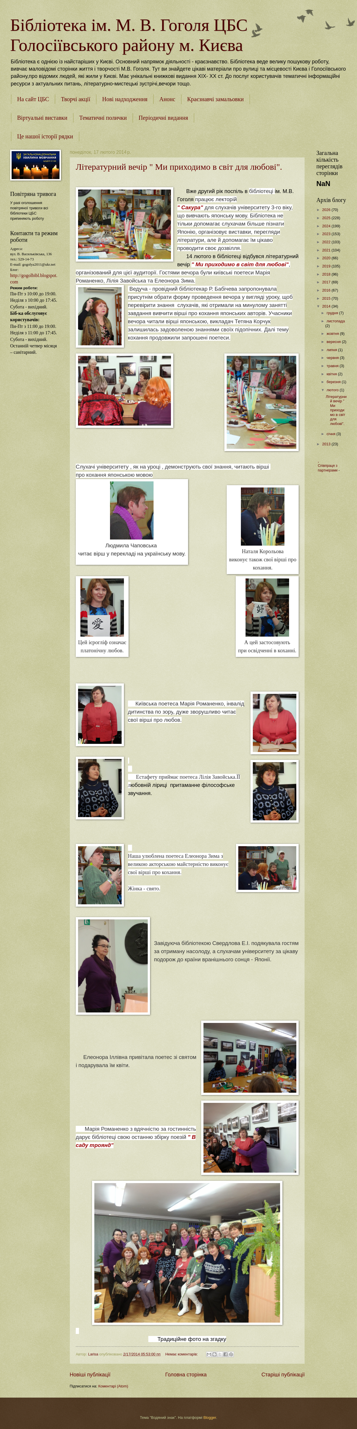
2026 (326, 210)
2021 (326, 250)
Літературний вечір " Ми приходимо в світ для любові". (179, 167)
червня (333, 358)
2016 (326, 290)
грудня (333, 313)
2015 (326, 298)
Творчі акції (75, 99)
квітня (332, 374)
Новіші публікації (90, 1375)
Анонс (167, 99)
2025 (326, 218)
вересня (334, 342)
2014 (326, 306)
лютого (333, 390)
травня (333, 366)
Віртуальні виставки (42, 118)
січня (331, 434)
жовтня (333, 333)
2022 (326, 242)
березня (334, 382)
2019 (326, 266)
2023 (326, 234)
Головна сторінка (186, 1375)
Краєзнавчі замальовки (215, 99)
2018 (326, 274)
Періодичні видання (163, 118)
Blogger (209, 1417)
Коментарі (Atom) (113, 1386)
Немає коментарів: (182, 1354)
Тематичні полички (103, 118)
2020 (326, 258)
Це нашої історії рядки (45, 136)
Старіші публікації (283, 1375)
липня (332, 350)
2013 (326, 444)
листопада (336, 321)
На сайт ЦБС (33, 99)
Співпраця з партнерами (328, 468)
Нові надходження (124, 99)
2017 (326, 282)
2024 (326, 226)
